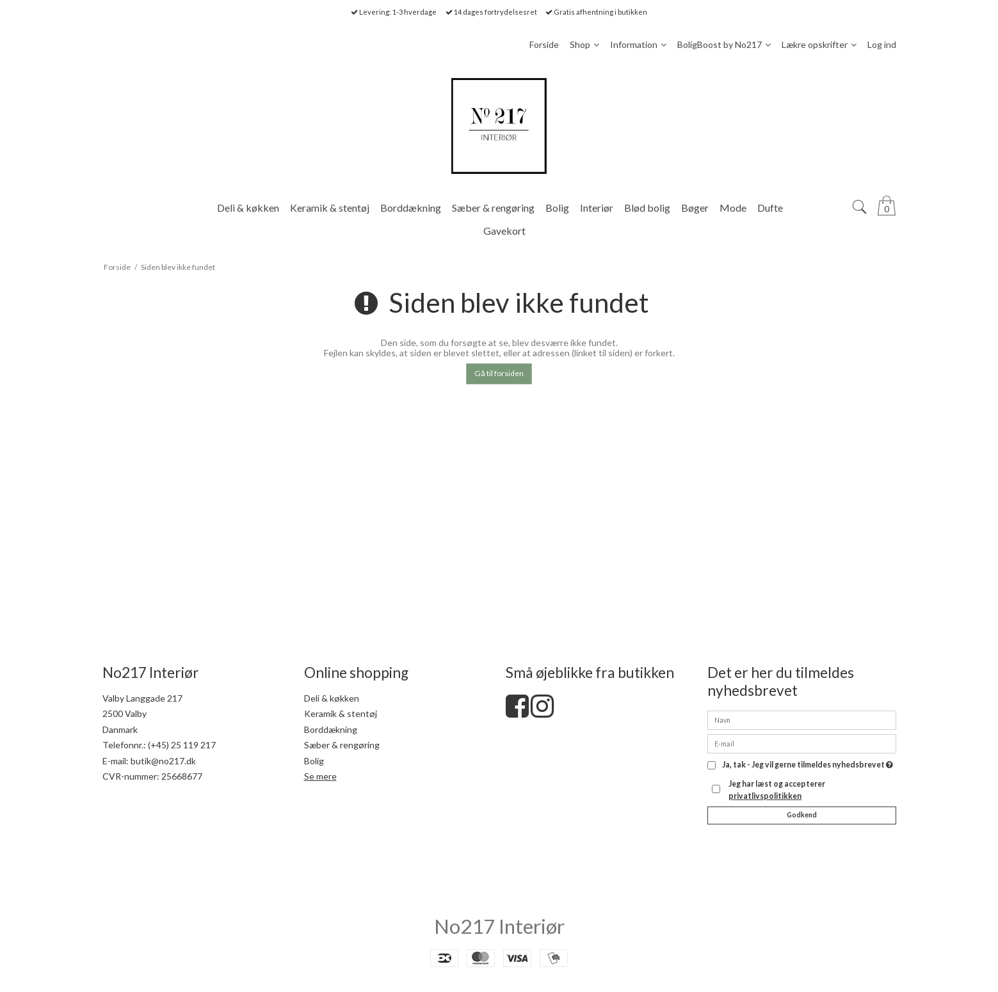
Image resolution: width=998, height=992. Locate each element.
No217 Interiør (499, 926)
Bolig (314, 760)
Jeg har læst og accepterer (776, 789)
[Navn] (801, 719)
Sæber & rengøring (342, 744)
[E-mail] (801, 742)
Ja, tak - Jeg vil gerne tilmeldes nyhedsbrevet (807, 765)
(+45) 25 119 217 (182, 744)
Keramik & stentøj (340, 713)
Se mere (320, 776)
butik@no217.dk (163, 760)
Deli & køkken (331, 698)
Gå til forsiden (499, 373)
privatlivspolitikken (764, 796)
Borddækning (330, 729)
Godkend (802, 815)
